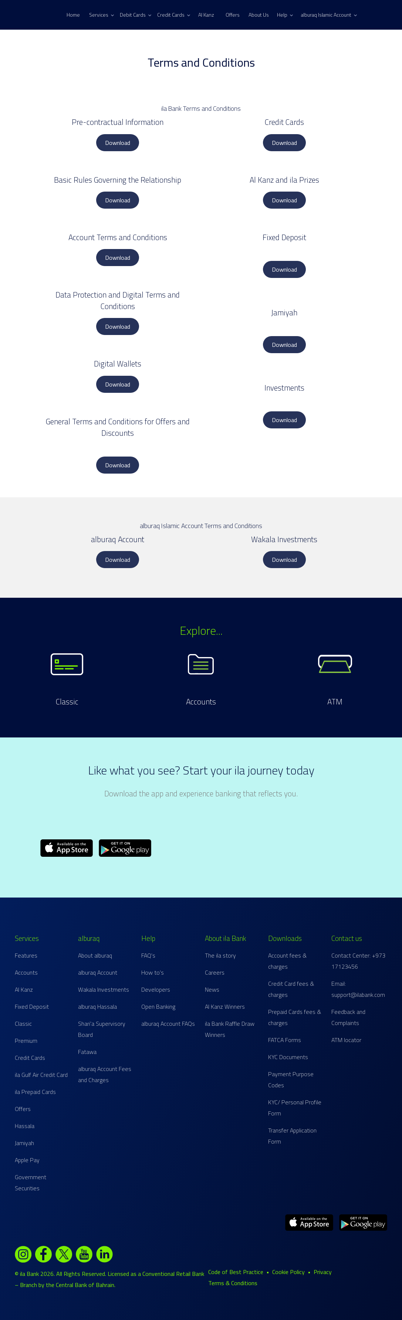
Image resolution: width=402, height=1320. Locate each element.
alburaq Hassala (97, 1006)
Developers (155, 989)
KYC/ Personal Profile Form (294, 1108)
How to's (152, 972)
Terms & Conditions (232, 1283)
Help (285, 15)
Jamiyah (24, 1142)
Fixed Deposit (32, 1006)
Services (101, 15)
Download (117, 142)
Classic (67, 701)
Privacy (323, 1271)
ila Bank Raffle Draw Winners (229, 1029)
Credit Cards (173, 15)
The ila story (220, 955)
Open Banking (158, 1006)
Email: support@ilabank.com (358, 989)
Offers (233, 15)
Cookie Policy (288, 1271)
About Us (259, 15)
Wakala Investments (103, 989)
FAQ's (148, 955)
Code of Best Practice (235, 1271)
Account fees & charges (287, 961)
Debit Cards (135, 15)
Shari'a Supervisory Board (101, 1029)
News (212, 989)
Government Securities (30, 1182)
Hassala (24, 1125)
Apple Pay (27, 1159)
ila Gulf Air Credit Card (41, 1074)
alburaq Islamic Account (329, 15)
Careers (214, 972)
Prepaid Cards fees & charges (294, 1017)
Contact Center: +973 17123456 (358, 961)
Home (73, 15)
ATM (334, 701)
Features (26, 955)
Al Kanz (206, 15)
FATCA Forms (284, 1039)
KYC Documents (288, 1056)
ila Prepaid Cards (35, 1091)
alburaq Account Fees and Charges (104, 1074)
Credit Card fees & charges (291, 989)
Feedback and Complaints (348, 1017)
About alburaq (95, 955)
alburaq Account (97, 972)
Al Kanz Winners (225, 1006)
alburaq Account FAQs (168, 1023)
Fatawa (87, 1051)
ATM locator (346, 1039)
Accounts (201, 701)
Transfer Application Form (292, 1136)
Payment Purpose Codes (291, 1079)
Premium (26, 1040)
